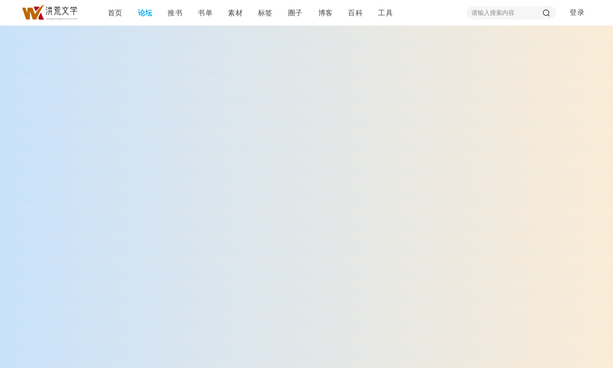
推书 (175, 13)
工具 (385, 13)
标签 (265, 13)
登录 (577, 12)
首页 (115, 13)
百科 (355, 13)
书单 (205, 13)
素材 (235, 13)
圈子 (295, 13)
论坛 (145, 13)
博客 (325, 13)
